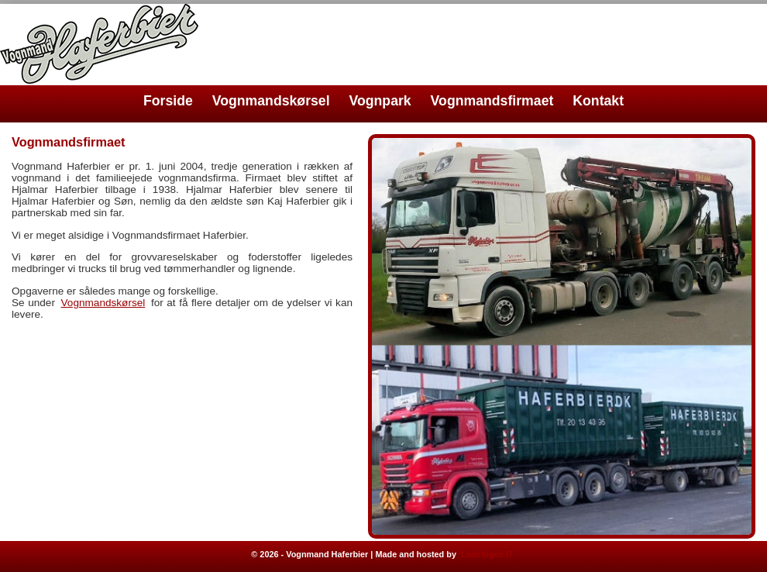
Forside (168, 101)
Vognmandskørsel (271, 101)
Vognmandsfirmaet (492, 101)
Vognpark (380, 101)
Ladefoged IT (487, 554)
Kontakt (598, 101)
